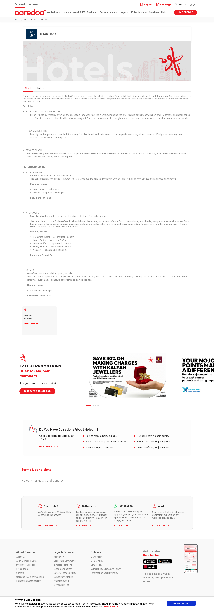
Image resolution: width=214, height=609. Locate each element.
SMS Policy (96, 564)
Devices (91, 12)
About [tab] (29, 88)
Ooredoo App (151, 555)
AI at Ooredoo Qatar (26, 560)
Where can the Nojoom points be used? (106, 441)
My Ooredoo (185, 12)
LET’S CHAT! (121, 525)
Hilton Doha (43, 19)
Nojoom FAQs (47, 446)
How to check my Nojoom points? (154, 441)
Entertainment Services (145, 12)
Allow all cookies (181, 604)
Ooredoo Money (108, 12)
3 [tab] (96, 406)
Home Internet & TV (73, 12)
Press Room (22, 568)
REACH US (82, 525)
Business (34, 4)
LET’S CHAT (159, 525)
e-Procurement (61, 584)
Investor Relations (63, 564)
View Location (31, 324)
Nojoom (125, 12)
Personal (20, 4)
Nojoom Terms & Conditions (42, 480)
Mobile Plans (53, 12)
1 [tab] (89, 406)
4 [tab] (98, 406)
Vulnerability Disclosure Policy (106, 568)
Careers (20, 572)
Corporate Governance (65, 560)
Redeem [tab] (44, 88)
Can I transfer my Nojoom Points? (154, 447)
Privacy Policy (109, 606)
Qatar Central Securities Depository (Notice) (66, 574)
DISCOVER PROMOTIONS (37, 391)
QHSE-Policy (97, 560)
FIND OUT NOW (46, 525)
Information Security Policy (104, 572)
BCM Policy (96, 556)
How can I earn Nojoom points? (153, 435)
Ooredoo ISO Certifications (30, 576)
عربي (192, 4)
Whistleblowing (61, 580)
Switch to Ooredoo (25, 564)
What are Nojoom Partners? (100, 447)
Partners (32, 19)
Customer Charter (63, 568)
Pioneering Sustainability (28, 580)
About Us (20, 556)
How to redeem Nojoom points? (102, 435)
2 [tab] (93, 406)
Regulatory (59, 556)
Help (163, 12)
